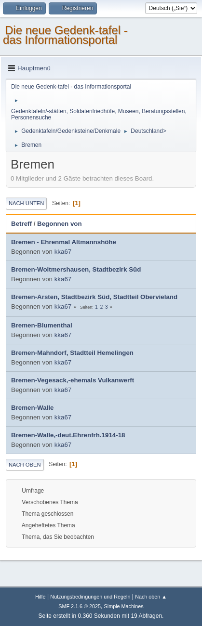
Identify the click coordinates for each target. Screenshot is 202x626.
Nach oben (25, 465)
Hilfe (40, 597)
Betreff (21, 223)
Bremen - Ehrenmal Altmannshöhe (63, 242)
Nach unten (26, 203)
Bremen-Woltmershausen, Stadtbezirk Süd (76, 269)
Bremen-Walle (32, 407)
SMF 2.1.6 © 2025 (79, 606)
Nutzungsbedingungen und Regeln (90, 597)
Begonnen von (59, 223)
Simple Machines (124, 606)
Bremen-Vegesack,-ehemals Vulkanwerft (72, 380)
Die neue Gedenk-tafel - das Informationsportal (65, 35)
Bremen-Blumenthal (41, 325)
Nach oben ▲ (151, 597)
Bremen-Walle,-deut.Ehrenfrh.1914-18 (68, 435)
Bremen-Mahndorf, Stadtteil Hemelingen (72, 352)
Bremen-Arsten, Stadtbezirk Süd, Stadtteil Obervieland (94, 296)
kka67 (63, 251)
